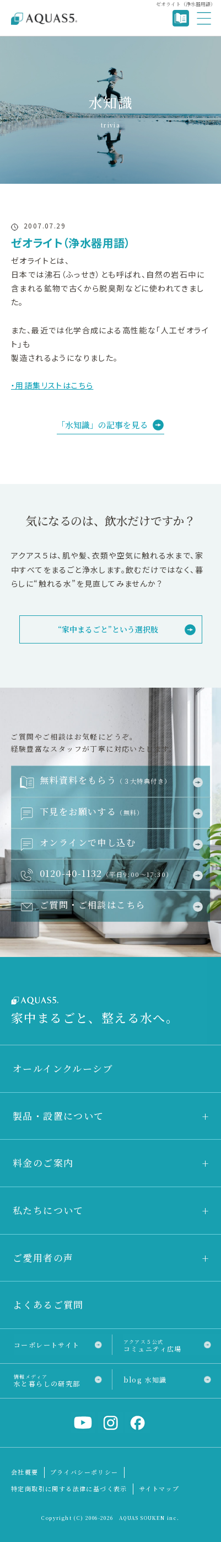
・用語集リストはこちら (52, 385)
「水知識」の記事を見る (102, 424)
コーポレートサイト (47, 1344)
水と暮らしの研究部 (47, 1380)
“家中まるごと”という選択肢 (108, 629)
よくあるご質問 (48, 1304)
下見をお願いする (92, 811)
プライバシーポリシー (84, 1471)
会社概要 (25, 1471)
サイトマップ (159, 1488)
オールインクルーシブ (63, 1068)
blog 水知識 (145, 1379)
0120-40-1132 (106, 873)
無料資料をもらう (105, 779)
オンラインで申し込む (88, 842)
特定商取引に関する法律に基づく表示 (69, 1488)
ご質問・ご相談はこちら (92, 904)
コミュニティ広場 (152, 1345)
